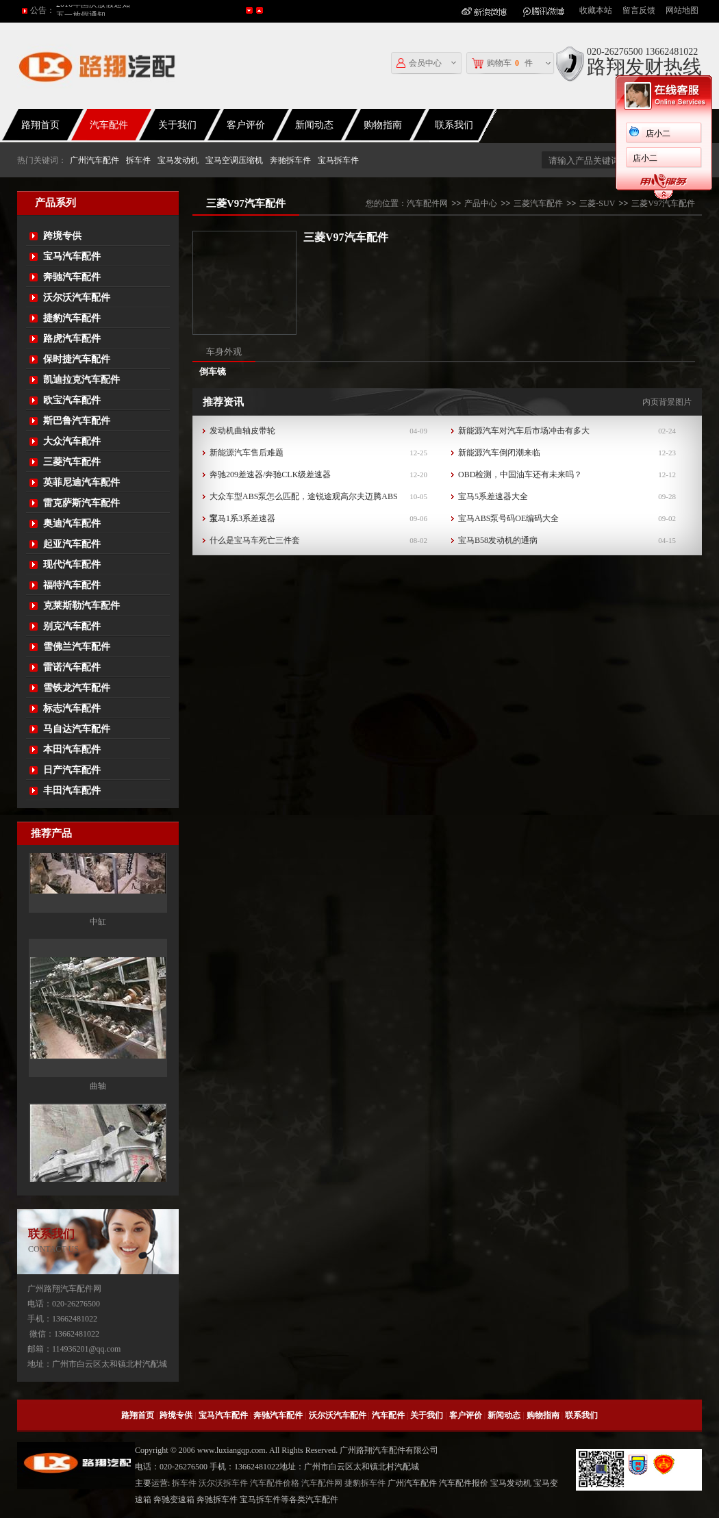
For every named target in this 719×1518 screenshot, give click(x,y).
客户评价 (246, 125)
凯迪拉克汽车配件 (81, 380)
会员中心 (419, 63)
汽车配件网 (427, 203)
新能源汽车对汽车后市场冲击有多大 (524, 430)
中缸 (98, 1000)
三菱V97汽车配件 (663, 203)
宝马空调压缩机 (234, 160)
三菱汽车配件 (72, 462)
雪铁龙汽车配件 (76, 688)
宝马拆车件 (338, 160)
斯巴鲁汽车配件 (76, 421)
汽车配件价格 (274, 1483)
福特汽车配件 (72, 585)
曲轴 (98, 1164)
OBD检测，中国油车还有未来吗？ (520, 474)
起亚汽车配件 (72, 544)
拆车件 (138, 160)
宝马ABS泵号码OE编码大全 (508, 518)
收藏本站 (595, 10)
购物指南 (383, 125)
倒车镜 (212, 371)
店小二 (450, 133)
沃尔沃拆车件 (223, 1483)
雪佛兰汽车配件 (76, 647)
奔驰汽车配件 (72, 277)
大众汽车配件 (72, 441)
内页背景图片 (667, 402)
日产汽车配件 (72, 770)
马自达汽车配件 (76, 729)
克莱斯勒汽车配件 (81, 605)
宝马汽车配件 (72, 256)
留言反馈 (638, 10)
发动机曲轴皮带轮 (242, 430)
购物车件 (502, 63)
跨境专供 (62, 236)
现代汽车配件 (72, 564)
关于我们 (177, 125)
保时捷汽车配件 (76, 359)
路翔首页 (137, 1415)
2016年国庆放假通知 (93, 10)
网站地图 (682, 10)
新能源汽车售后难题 (246, 452)
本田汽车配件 (72, 749)
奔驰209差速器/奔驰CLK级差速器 (270, 474)
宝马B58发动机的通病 (498, 540)
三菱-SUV (597, 203)
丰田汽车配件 (72, 790)
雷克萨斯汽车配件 (81, 503)
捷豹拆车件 (365, 1483)
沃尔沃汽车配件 (76, 297)
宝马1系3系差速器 (242, 518)
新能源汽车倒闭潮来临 (499, 452)
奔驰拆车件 (290, 160)
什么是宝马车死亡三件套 (255, 540)
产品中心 (480, 203)
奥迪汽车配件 (72, 523)
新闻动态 (314, 125)
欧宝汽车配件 (72, 400)
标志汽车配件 (72, 708)
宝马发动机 (178, 160)
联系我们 (581, 1415)
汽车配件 (109, 125)
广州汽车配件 (94, 160)
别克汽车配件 (72, 626)
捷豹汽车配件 (72, 318)
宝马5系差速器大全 (493, 496)
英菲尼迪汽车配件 (81, 482)
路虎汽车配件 (72, 338)
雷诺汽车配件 (72, 667)
